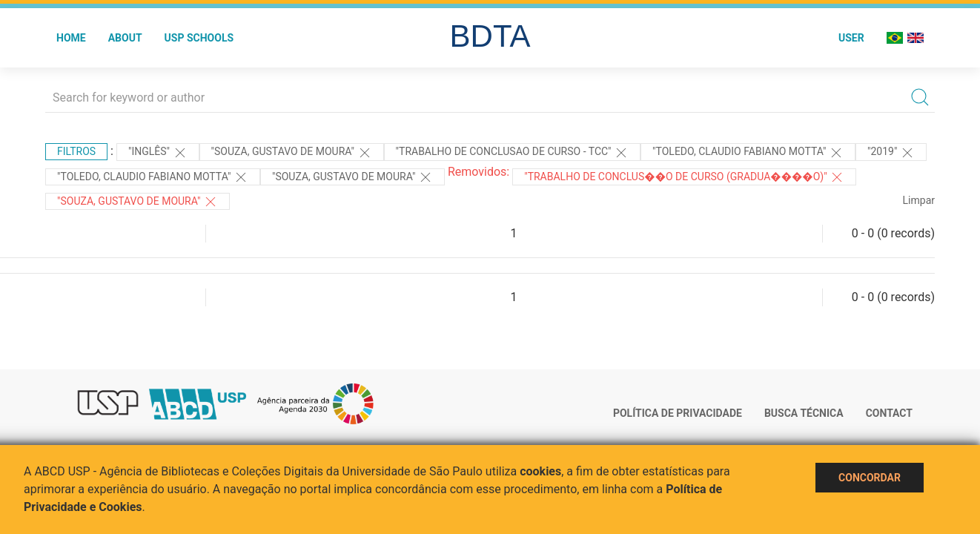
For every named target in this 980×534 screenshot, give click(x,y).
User (851, 38)
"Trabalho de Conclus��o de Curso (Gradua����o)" (684, 177)
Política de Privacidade (677, 413)
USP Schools (199, 38)
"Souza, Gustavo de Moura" (291, 152)
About (125, 38)
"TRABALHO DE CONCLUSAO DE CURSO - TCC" (512, 152)
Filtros (76, 151)
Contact (889, 413)
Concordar (869, 478)
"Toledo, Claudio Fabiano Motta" (748, 152)
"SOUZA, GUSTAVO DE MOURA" (137, 201)
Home (71, 38)
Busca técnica (804, 413)
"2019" (891, 152)
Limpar (919, 200)
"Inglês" (158, 152)
